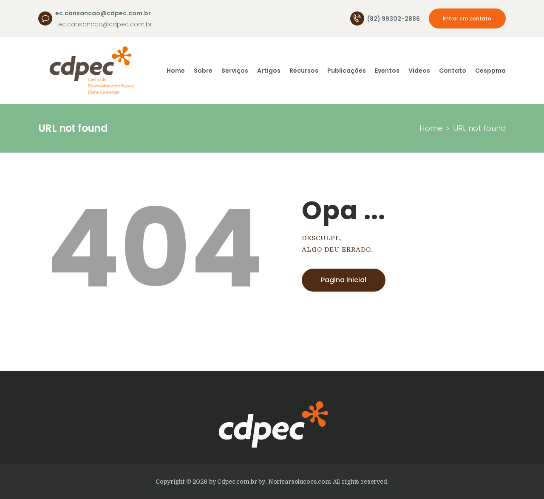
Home (430, 128)
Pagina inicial (343, 280)
